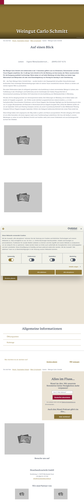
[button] (2, 2)
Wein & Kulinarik (35, 41)
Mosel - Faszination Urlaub (20, 41)
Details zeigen (73, 266)
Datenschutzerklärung (68, 402)
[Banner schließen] (81, 228)
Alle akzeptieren (68, 272)
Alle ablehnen (41, 272)
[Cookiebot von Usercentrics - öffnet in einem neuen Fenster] (69, 228)
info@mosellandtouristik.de (42, 479)
